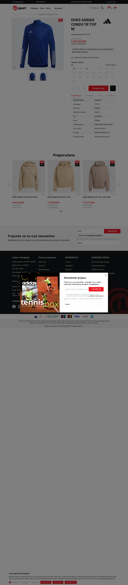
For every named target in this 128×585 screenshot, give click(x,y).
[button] (106, 275)
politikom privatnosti (96, 296)
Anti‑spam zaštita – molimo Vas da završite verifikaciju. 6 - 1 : (83, 299)
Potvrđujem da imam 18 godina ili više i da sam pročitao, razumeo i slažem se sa (84, 295)
